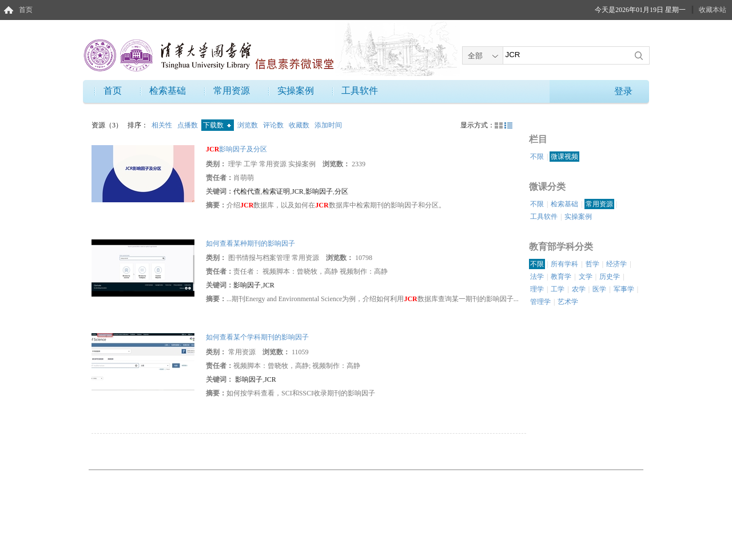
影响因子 (319, 191)
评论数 (274, 125)
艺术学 (568, 302)
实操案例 (295, 90)
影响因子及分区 (236, 149)
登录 (623, 91)
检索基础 (167, 90)
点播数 (188, 125)
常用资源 (231, 90)
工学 (557, 289)
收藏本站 (712, 10)
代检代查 (247, 191)
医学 (599, 289)
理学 (537, 289)
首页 (26, 10)
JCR (298, 191)
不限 (537, 157)
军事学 (624, 289)
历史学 (609, 277)
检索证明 (276, 191)
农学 (579, 289)
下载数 (217, 125)
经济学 (616, 264)
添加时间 (328, 125)
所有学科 (564, 264)
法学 (537, 277)
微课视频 (564, 157)
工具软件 (359, 90)
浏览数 (248, 125)
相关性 (163, 125)
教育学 (561, 277)
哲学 (592, 264)
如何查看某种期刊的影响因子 (250, 243)
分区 (341, 191)
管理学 (540, 302)
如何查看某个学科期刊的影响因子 (257, 337)
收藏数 (300, 125)
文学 (585, 277)
